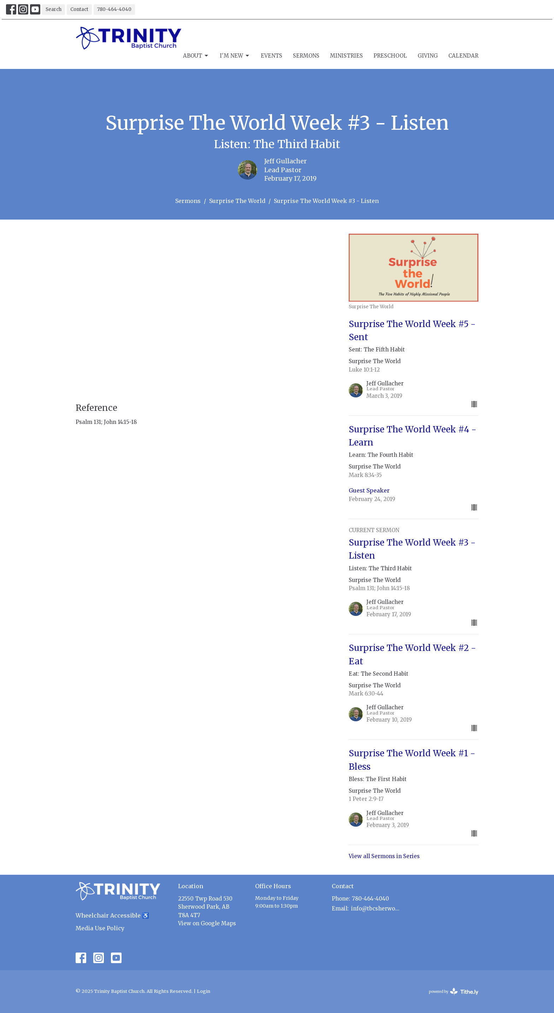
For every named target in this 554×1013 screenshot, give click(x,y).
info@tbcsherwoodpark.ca (376, 908)
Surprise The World (237, 200)
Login (203, 991)
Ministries (346, 55)
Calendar (463, 55)
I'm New (235, 55)
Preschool (390, 55)
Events (271, 55)
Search (53, 9)
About (196, 55)
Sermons (306, 55)
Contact (79, 9)
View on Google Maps (207, 923)
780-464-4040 (114, 9)
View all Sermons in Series (384, 856)
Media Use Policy (100, 928)
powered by (453, 991)
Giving (428, 55)
